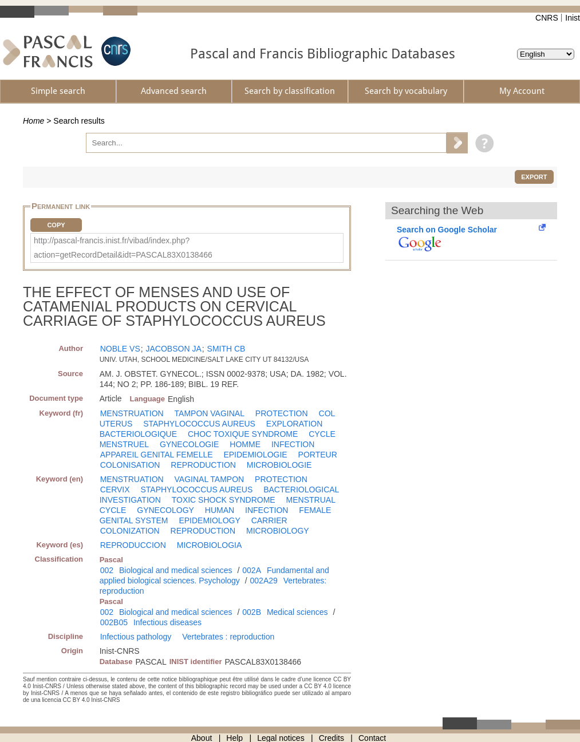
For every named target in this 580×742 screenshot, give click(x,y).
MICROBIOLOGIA (209, 545)
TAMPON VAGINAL (209, 413)
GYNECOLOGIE (189, 444)
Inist (572, 17)
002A (251, 570)
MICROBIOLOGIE (279, 464)
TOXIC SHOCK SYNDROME (223, 499)
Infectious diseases (167, 622)
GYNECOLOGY (165, 510)
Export (534, 176)
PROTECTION (281, 413)
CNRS (546, 17)
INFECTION (292, 444)
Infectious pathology (136, 636)
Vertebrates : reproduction (228, 636)
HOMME (245, 444)
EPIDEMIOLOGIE (255, 454)
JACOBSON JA (174, 348)
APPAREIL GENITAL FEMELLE (156, 454)
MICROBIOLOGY (277, 530)
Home (33, 120)
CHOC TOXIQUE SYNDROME (243, 434)
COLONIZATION (130, 530)
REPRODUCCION (133, 545)
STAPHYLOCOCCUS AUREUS (199, 423)
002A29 (264, 580)
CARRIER (269, 520)
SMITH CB (226, 348)
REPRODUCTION (203, 464)
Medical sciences (297, 612)
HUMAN (219, 510)
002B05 (114, 622)
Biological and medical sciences (175, 570)
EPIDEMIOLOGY (209, 520)
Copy (56, 225)
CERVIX (115, 489)
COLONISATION (130, 464)
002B (251, 612)
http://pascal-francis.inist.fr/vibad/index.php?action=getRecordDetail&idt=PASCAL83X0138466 (123, 247)
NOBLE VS (120, 348)
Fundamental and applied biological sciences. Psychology (214, 575)
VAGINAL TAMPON (209, 479)
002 (106, 570)
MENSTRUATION (132, 413)
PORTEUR (317, 454)
